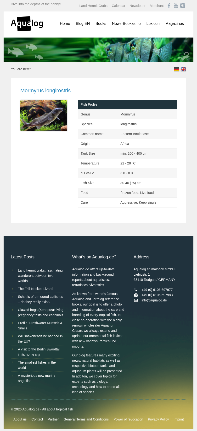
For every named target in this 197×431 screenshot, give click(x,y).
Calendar (118, 6)
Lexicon (153, 24)
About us (20, 419)
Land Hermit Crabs (93, 6)
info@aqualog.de (154, 300)
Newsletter (138, 6)
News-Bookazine (126, 24)
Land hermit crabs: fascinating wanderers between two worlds (40, 275)
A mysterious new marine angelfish (36, 378)
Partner (53, 419)
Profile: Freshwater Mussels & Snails (40, 325)
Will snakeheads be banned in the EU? (40, 338)
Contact (37, 419)
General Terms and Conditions (86, 419)
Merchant (157, 6)
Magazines (174, 24)
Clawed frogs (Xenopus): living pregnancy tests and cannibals (40, 312)
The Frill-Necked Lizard (35, 289)
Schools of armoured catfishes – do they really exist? (40, 299)
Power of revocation (128, 419)
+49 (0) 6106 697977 (157, 290)
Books (101, 24)
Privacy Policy (158, 419)
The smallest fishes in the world (37, 365)
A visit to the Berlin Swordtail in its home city (39, 351)
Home (65, 24)
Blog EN (83, 24)
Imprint (179, 419)
